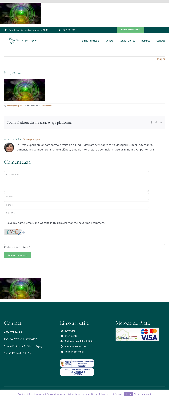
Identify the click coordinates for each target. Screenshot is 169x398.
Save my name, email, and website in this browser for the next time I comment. (56, 223)
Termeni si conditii (74, 351)
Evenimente (71, 335)
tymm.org (70, 330)
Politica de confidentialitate (79, 341)
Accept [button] (128, 394)
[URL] (76, 213)
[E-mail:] (76, 204)
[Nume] (76, 196)
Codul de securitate (16, 247)
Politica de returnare (75, 346)
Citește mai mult (142, 394)
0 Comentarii (47, 105)
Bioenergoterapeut (14, 105)
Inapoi (161, 59)
